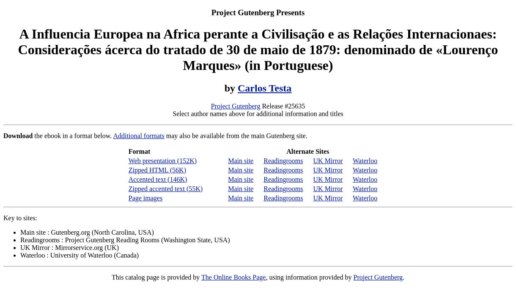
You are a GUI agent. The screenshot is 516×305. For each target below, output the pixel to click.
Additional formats (138, 135)
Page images (145, 198)
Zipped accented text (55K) (166, 188)
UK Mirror (328, 160)
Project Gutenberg (236, 106)
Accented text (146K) (158, 179)
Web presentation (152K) (163, 160)
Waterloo (365, 160)
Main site (240, 160)
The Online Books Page (233, 277)
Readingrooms (283, 160)
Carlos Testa (264, 88)
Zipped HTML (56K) (157, 170)
